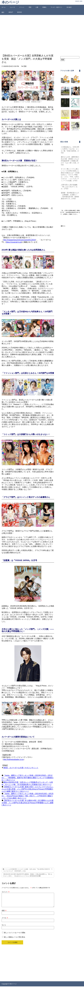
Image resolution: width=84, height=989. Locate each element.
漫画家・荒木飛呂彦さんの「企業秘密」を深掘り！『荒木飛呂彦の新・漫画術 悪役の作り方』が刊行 (70, 195)
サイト (4, 927)
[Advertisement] (42, 34)
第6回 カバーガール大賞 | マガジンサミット (20, 768)
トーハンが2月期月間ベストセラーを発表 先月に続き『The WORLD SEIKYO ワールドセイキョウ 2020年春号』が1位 (27, 870)
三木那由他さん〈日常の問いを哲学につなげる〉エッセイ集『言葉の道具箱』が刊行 (70, 150)
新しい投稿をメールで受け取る (14, 940)
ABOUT (10, 12)
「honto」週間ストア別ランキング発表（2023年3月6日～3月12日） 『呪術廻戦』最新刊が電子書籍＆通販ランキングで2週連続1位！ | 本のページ (27, 777)
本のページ (10, 2)
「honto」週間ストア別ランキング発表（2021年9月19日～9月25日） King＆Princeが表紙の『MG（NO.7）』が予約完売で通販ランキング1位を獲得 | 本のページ (27, 796)
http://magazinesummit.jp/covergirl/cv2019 (19, 240)
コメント (6, 892)
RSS (63, 226)
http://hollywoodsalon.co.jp (13, 759)
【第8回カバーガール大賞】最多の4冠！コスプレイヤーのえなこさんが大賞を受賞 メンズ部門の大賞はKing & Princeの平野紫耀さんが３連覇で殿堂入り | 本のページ (27, 789)
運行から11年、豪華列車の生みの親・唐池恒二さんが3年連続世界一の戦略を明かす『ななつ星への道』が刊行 (70, 161)
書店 (3, 12)
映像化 (44, 7)
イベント (21, 7)
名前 (4, 913)
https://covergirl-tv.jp (13, 242)
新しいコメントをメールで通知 (14, 935)
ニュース (12, 7)
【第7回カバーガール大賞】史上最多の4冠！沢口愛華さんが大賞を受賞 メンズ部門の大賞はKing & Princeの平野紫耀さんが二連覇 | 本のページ (27, 803)
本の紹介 (69, 7)
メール (5, 920)
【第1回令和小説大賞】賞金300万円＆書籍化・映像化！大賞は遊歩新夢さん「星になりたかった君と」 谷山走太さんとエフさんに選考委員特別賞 (27, 875)
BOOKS (19, 12)
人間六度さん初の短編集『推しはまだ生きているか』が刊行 (69, 186)
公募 (37, 7)
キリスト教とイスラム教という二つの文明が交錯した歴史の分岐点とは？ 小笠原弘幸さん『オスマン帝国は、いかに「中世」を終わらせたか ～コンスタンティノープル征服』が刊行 (70, 174)
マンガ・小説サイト (56, 7)
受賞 (30, 7)
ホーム (3, 7)
